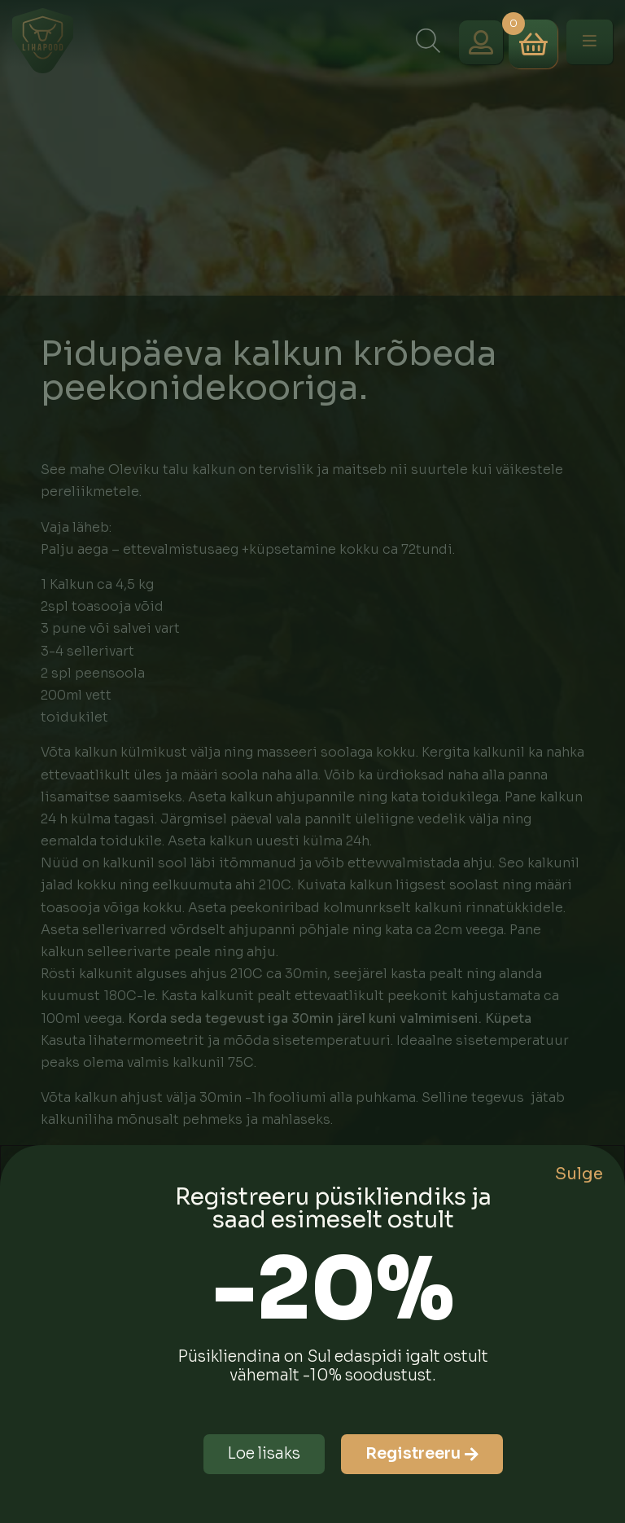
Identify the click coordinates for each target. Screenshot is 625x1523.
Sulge (579, 1174)
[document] (312, 761)
